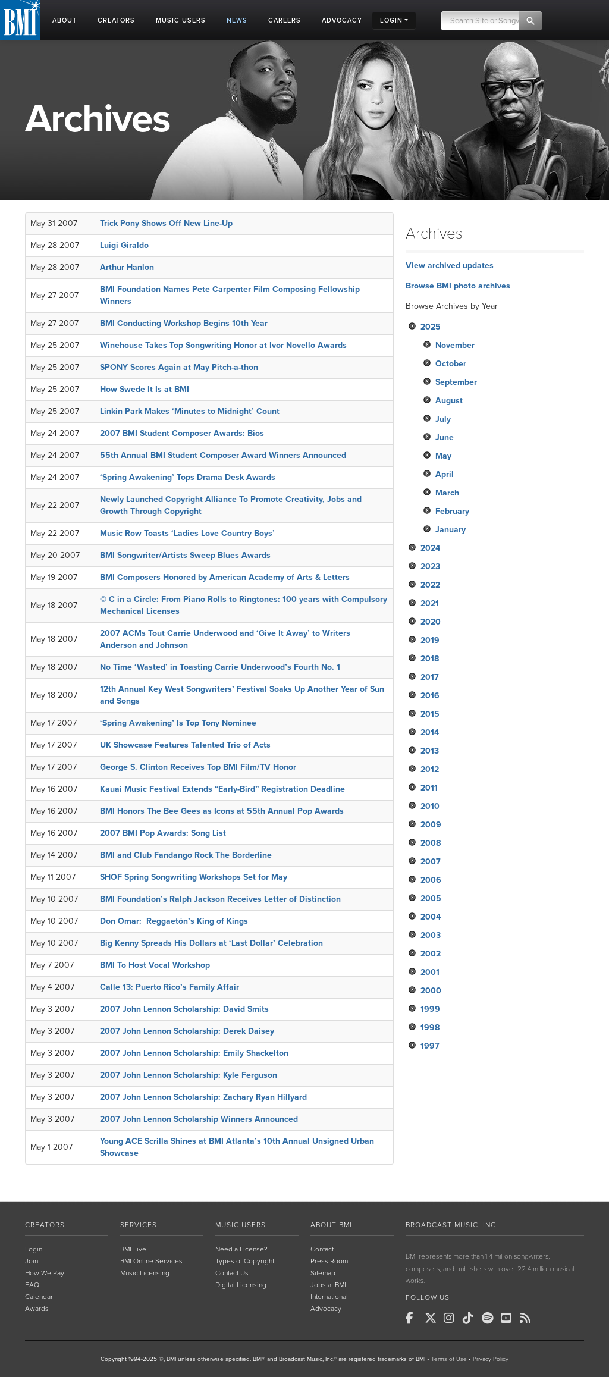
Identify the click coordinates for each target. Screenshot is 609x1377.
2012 (429, 769)
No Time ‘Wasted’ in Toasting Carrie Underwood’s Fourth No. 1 (220, 667)
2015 (430, 714)
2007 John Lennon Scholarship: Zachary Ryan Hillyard (203, 1097)
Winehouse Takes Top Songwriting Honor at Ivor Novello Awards (223, 345)
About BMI (331, 1225)
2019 (430, 640)
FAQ (32, 1285)
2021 (429, 603)
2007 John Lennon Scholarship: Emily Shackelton (194, 1053)
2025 (430, 327)
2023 (430, 567)
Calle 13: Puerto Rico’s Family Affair (169, 987)
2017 (429, 677)
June (444, 437)
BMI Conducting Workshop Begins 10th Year (184, 323)
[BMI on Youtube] (509, 1318)
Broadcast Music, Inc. (452, 1225)
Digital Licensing (240, 1285)
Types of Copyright (244, 1261)
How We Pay (44, 1273)
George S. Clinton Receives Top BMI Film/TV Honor (198, 767)
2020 (430, 622)
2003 (430, 935)
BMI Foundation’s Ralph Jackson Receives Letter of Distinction (220, 899)
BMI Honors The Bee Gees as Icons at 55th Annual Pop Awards (222, 811)
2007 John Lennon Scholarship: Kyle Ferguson (188, 1075)
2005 (430, 898)
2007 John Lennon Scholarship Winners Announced (199, 1119)
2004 (430, 917)
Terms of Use (449, 1359)
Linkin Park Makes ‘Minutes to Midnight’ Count (190, 411)
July (443, 419)
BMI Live (133, 1249)
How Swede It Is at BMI (144, 389)
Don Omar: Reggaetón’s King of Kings (174, 921)
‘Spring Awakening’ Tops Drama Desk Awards (187, 477)
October (450, 364)
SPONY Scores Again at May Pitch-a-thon (179, 367)
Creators (45, 1225)
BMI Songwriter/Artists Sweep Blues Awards (185, 555)
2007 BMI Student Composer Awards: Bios (182, 433)
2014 (429, 732)
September (456, 382)
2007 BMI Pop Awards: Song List (163, 833)
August (449, 401)
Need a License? (241, 1249)
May (443, 456)
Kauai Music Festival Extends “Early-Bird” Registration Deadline (222, 789)
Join (31, 1261)
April (444, 474)
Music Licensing (144, 1273)
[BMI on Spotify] (490, 1318)
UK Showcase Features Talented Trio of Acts (185, 745)
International (329, 1297)
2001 (430, 972)
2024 (430, 548)
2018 (429, 659)
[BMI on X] (433, 1318)
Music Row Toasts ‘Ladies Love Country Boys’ (187, 533)
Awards (37, 1308)
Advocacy (325, 1308)
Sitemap (322, 1273)
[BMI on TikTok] (471, 1318)
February (452, 511)
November (455, 345)
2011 (429, 788)
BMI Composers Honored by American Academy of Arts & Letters (225, 577)
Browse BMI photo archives (458, 286)
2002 (430, 954)
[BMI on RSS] (528, 1318)
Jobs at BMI (328, 1285)
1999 (430, 1009)
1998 (430, 1027)
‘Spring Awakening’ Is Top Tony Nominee (178, 723)
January (450, 530)
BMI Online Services (151, 1261)
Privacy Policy (490, 1359)
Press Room (329, 1261)
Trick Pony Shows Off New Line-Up (166, 223)
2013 (429, 751)
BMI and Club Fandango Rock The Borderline (186, 855)
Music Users (240, 1225)
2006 (430, 880)
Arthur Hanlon (127, 267)
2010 (430, 806)
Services (138, 1225)
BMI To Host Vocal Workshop (155, 965)
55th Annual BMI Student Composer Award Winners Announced (223, 455)
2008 (430, 843)
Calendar (39, 1297)
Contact (322, 1249)
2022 (430, 585)
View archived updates (450, 266)
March (447, 493)
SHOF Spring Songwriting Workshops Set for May (193, 877)
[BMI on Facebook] (414, 1318)
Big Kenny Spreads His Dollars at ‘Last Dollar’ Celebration (211, 943)
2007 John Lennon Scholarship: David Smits (184, 1009)
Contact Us (232, 1273)
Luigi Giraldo (124, 245)
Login (33, 1249)
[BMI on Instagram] (452, 1318)
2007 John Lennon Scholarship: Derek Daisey (187, 1031)
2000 (430, 991)
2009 (430, 825)
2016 (430, 696)
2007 (430, 862)
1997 (430, 1046)
